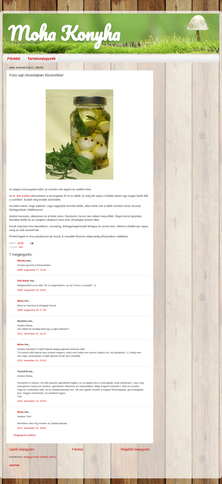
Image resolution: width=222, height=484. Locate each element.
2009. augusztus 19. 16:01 (31, 290)
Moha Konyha (64, 33)
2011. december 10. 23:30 (31, 360)
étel (21, 247)
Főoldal (13, 59)
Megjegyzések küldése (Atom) (39, 457)
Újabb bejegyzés (21, 449)
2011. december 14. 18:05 (31, 428)
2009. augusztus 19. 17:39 (31, 310)
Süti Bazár (23, 280)
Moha (20, 300)
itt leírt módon (21, 195)
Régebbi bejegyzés (135, 449)
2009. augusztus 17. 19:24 (31, 269)
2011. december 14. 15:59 (31, 401)
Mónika (21, 260)
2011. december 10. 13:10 (31, 333)
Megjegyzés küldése (25, 435)
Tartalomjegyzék (41, 59)
